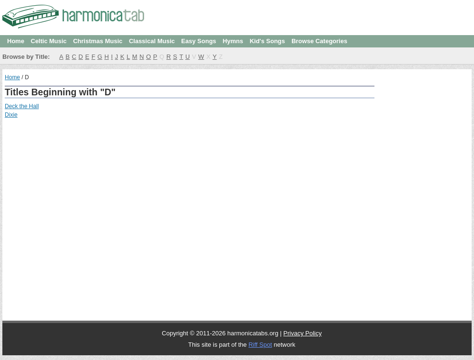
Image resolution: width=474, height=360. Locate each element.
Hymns (233, 41)
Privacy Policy (302, 333)
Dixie (11, 114)
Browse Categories (319, 41)
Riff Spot (260, 344)
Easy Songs (198, 41)
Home (15, 41)
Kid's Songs (267, 41)
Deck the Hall (22, 106)
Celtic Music (49, 41)
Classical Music (152, 41)
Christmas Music (97, 41)
